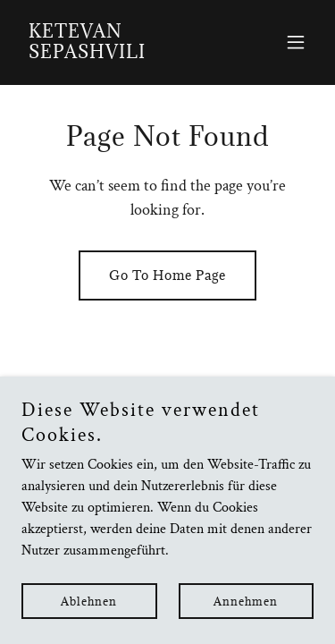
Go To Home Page (167, 275)
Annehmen (246, 626)
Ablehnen (89, 626)
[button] (296, 42)
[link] (124, 54)
